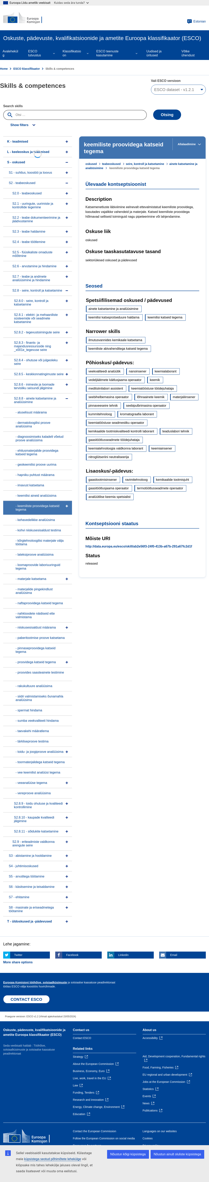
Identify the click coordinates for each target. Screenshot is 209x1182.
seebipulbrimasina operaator (146, 405)
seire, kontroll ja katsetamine (145, 163)
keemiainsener (161, 448)
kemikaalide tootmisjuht (172, 479)
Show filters (19, 125)
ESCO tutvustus (34, 53)
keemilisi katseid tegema (165, 317)
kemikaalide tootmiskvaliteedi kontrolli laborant (121, 431)
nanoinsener (137, 371)
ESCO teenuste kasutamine (107, 53)
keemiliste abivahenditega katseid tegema (118, 348)
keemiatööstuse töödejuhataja (152, 388)
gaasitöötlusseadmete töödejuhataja (114, 440)
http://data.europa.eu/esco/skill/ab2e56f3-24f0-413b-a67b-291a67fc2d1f (139, 546)
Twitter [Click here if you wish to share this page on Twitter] (18, 955)
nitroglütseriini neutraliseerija (109, 457)
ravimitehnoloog (136, 479)
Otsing (167, 115)
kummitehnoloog (100, 414)
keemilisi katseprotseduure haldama (114, 317)
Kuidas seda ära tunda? (71, 2)
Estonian (196, 21)
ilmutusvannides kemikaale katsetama (115, 340)
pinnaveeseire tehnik (103, 405)
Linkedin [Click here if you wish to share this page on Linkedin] (123, 955)
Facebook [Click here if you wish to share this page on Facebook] (72, 955)
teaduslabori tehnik (175, 431)
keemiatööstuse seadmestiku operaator (116, 422)
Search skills (13, 106)
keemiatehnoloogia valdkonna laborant (116, 448)
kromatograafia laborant (137, 414)
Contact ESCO (82, 1038)
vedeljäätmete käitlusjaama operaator (115, 380)
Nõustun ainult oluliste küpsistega (177, 1154)
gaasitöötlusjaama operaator (109, 488)
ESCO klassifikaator (26, 68)
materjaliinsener (184, 397)
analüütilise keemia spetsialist (110, 496)
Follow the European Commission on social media (104, 1138)
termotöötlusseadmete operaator (160, 488)
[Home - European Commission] (27, 18)
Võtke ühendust (188, 53)
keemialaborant (165, 371)
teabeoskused (111, 163)
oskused (91, 163)
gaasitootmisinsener (103, 479)
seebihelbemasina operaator (109, 397)
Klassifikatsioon (72, 53)
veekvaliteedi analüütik (105, 371)
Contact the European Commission (94, 1131)
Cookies (148, 1138)
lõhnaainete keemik (151, 397)
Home (4, 68)
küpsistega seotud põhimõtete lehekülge (52, 1159)
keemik (155, 380)
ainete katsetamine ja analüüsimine (113, 308)
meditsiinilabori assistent (106, 388)
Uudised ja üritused (154, 53)
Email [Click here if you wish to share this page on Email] (173, 955)
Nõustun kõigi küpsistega (128, 1154)
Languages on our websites (160, 1131)
